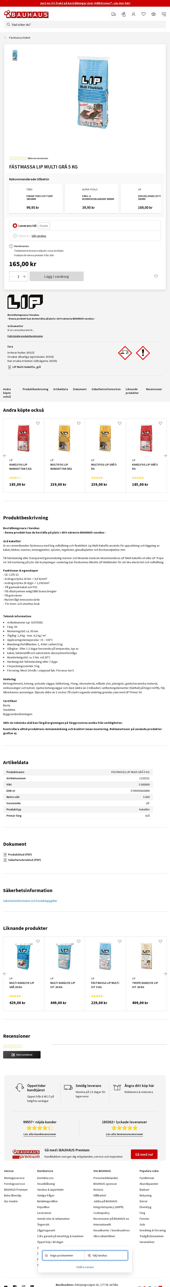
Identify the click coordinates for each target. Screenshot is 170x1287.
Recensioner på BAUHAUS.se (111, 1219)
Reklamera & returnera (139, 1092)
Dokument (80, 389)
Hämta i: (25, 236)
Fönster (144, 1219)
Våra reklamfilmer (104, 1236)
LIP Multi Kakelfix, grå (26, 367)
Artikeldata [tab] (15, 762)
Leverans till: (28, 226)
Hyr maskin (11, 1201)
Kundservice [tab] (45, 1171)
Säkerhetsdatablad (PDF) (24, 860)
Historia (98, 1189)
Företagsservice (14, 1184)
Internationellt (102, 1224)
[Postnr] (44, 225)
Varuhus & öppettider (50, 1189)
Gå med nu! (144, 1154)
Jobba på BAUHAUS (105, 1201)
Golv (142, 1224)
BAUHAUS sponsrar (105, 1184)
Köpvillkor (43, 1207)
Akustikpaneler (149, 1184)
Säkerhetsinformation (106, 389)
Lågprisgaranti (46, 1230)
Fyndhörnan (147, 1178)
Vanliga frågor (46, 1195)
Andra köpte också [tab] (23, 410)
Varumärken (147, 1242)
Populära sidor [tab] (149, 1171)
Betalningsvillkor (47, 1201)
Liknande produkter (132, 391)
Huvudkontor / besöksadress (111, 1230)
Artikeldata (60, 389)
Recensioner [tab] (16, 1036)
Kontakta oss (45, 1178)
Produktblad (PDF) (20, 854)
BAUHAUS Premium (15, 1189)
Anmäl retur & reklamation (53, 1219)
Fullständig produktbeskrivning (25, 336)
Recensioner (154, 389)
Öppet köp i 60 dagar (50, 1242)
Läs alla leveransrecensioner (124, 1134)
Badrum (144, 1189)
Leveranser (44, 1213)
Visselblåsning (46, 1184)
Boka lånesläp (12, 1195)
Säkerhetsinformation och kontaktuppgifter (30, 901)
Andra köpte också (7, 392)
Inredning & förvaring (153, 1230)
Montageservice (14, 1178)
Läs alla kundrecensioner (40, 1134)
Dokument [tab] (14, 844)
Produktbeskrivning (35, 389)
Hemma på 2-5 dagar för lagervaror (90, 1094)
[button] (22, 1054)
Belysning (146, 1195)
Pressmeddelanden (105, 1178)
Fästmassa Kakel (19, 37)
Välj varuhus (39, 236)
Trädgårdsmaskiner (152, 1236)
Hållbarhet (99, 1195)
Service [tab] (9, 1171)
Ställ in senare (85, 1267)
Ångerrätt (43, 1224)
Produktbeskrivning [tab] (25, 517)
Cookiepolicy (101, 1213)
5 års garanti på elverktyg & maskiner (60, 1236)
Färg (142, 1213)
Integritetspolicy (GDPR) (108, 1207)
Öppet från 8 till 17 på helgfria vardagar (40, 1099)
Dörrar (144, 1201)
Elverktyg (145, 1207)
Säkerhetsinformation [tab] (27, 890)
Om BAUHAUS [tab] (102, 1171)
